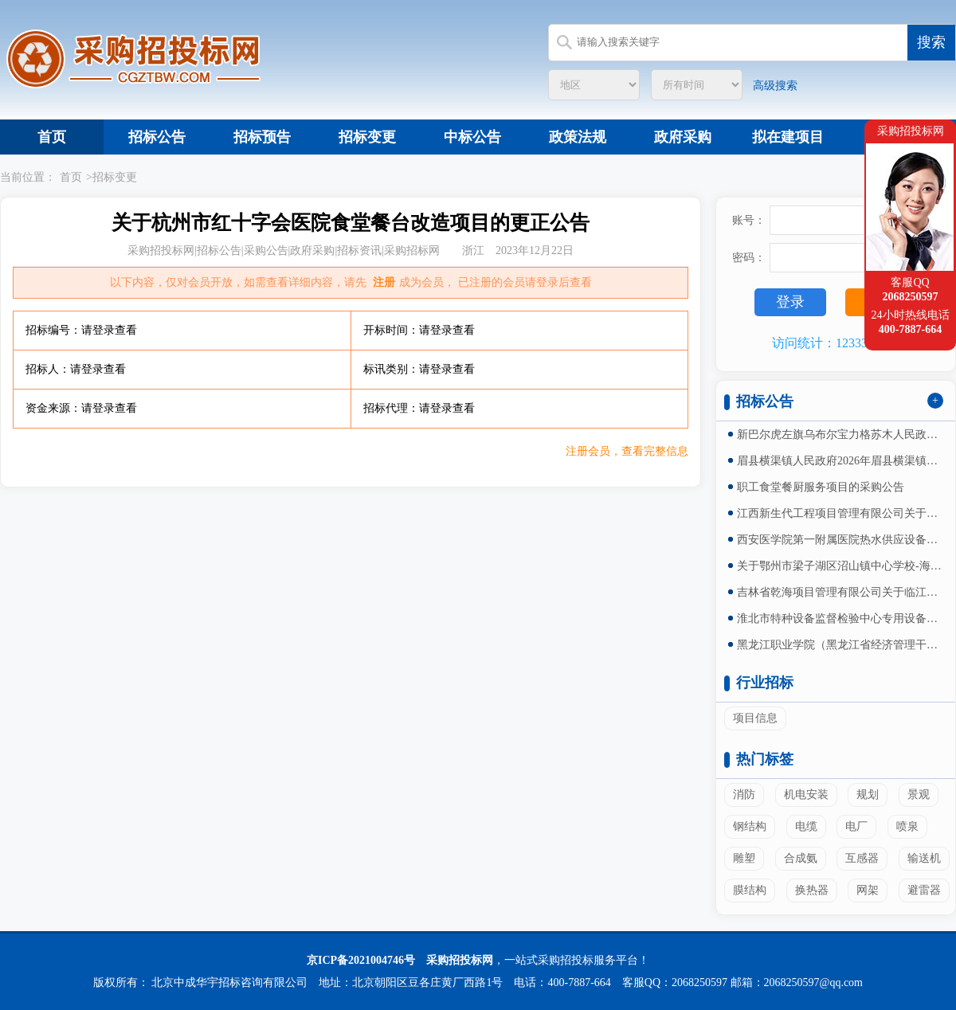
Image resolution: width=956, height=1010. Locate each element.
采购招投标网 (459, 960)
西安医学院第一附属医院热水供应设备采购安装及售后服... (840, 540)
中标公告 (472, 137)
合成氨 (800, 858)
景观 (918, 795)
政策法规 (577, 137)
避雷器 (924, 890)
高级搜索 (775, 86)
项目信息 (755, 718)
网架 (867, 890)
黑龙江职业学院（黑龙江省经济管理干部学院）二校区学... (840, 645)
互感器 (862, 858)
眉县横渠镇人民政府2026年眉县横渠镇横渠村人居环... (840, 461)
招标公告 (157, 137)
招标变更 (367, 137)
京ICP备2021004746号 (361, 960)
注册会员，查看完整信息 (627, 451)
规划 (867, 795)
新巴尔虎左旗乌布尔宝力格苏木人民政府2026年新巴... (840, 434)
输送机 (924, 858)
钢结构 (749, 826)
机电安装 (806, 795)
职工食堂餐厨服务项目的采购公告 (820, 487)
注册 (384, 282)
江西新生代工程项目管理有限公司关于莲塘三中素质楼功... (840, 513)
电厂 (856, 826)
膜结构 (749, 890)
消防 (744, 795)
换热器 (812, 890)
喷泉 (907, 826)
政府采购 (682, 137)
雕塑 (744, 858)
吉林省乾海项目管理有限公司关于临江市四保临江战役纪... (840, 592)
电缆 (806, 826)
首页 (51, 137)
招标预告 (262, 137)
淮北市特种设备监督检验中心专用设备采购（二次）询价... (840, 618)
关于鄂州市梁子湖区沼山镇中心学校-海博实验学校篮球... (840, 566)
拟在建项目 (788, 137)
